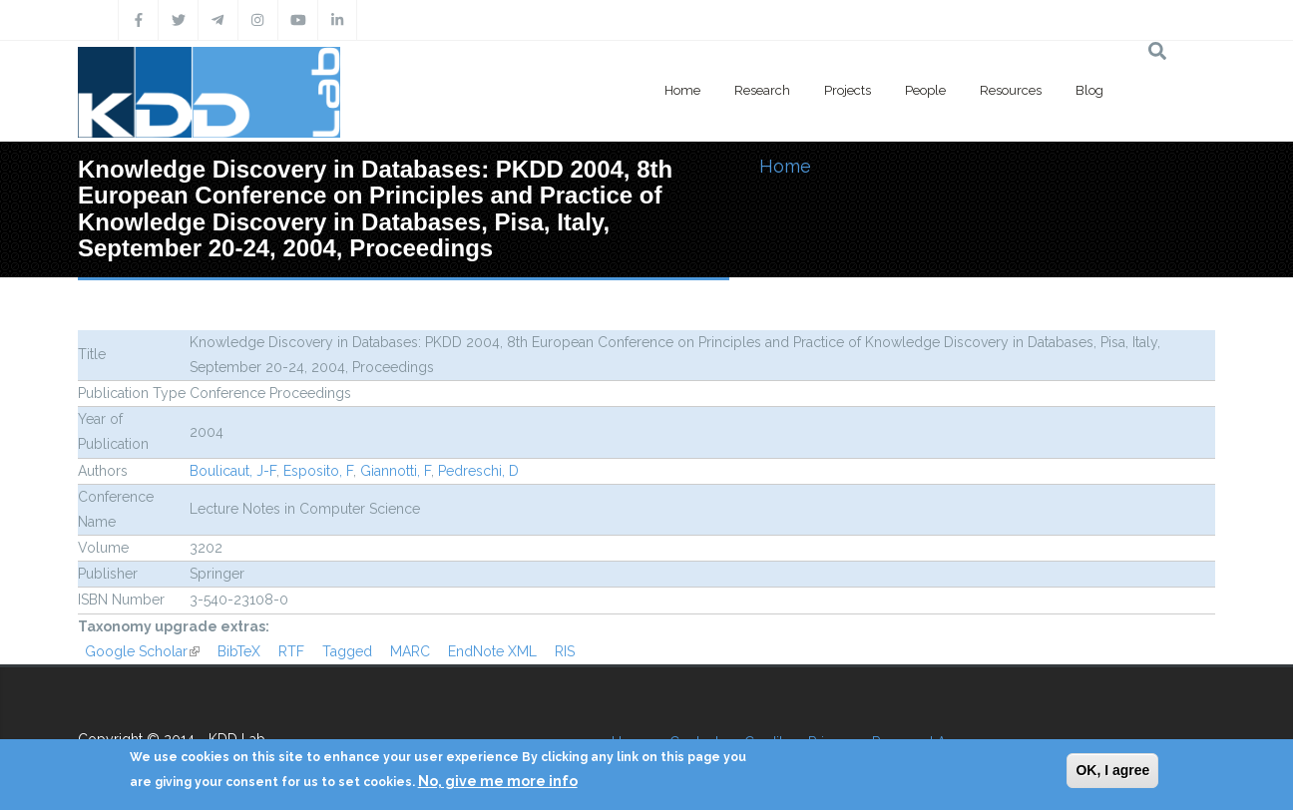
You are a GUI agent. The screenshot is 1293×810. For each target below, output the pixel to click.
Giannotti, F (395, 471)
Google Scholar (142, 651)
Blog (1089, 90)
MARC (410, 651)
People (925, 90)
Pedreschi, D (478, 471)
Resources (1011, 90)
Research (762, 90)
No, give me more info (498, 781)
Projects (847, 90)
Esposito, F (318, 471)
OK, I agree (1112, 770)
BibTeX (238, 651)
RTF (291, 651)
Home (682, 90)
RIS (565, 651)
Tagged (347, 651)
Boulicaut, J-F (233, 471)
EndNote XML (492, 651)
